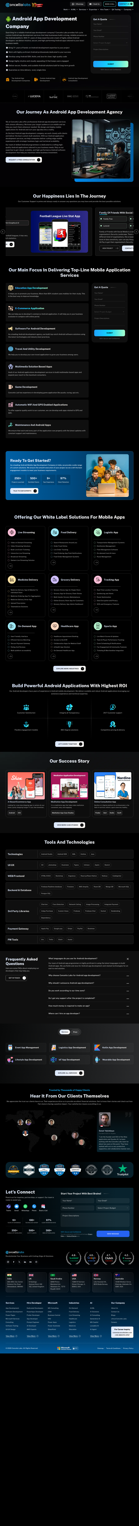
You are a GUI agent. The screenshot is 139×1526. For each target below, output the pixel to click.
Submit (111, 64)
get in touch (14, 978)
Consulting (9, 1322)
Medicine (72, 1326)
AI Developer (31, 1326)
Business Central (54, 1315)
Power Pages (10, 1315)
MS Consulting (53, 1308)
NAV (49, 1319)
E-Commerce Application (29, 308)
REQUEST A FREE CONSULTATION (22, 160)
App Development (12, 1308)
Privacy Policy (128, 1348)
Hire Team (104, 9)
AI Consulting (95, 1315)
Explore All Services (67, 1073)
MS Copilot (94, 1322)
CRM (49, 1312)
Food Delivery (74, 1312)
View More (10, 1336)
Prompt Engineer (33, 1322)
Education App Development (31, 288)
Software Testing (12, 1326)
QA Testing (116, 9)
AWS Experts (31, 1329)
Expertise (93, 9)
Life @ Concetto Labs (119, 1319)
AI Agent (93, 1329)
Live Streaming (74, 1315)
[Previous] (3, 232)
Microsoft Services (12, 1319)
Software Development (14, 1312)
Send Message (113, 1234)
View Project (19, 244)
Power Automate (54, 1326)
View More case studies (67, 825)
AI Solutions (94, 1312)
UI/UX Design (10, 1329)
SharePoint (52, 1329)
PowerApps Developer (35, 1312)
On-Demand (73, 1308)
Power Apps (52, 1322)
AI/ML (73, 9)
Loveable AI (94, 1326)
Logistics (72, 1322)
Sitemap (100, 1348)
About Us (114, 1308)
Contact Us (124, 4)
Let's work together (67, 744)
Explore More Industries (67, 669)
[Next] (136, 232)
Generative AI (95, 1319)
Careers (114, 1322)
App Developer (32, 1319)
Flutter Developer (33, 1315)
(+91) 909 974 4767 (122, 1335)
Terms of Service (71, 1236)
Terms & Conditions (113, 1348)
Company (127, 9)
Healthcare (73, 1319)
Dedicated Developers (35, 1308)
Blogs (113, 1315)
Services (82, 9)
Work (65, 9)
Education (72, 1329)
